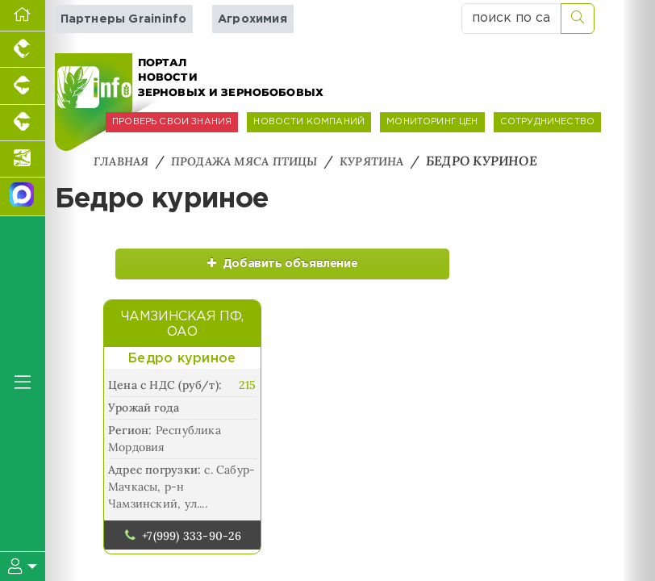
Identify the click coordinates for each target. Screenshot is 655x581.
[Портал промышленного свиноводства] (22, 86)
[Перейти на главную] (22, 15)
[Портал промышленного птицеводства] (22, 49)
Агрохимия (252, 19)
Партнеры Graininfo (123, 19)
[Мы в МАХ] (22, 197)
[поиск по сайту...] (511, 18)
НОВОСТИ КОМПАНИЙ (309, 122)
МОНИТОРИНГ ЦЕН (432, 122)
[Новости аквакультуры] (22, 159)
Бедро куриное (182, 376)
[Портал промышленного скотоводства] (22, 123)
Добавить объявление (187, 270)
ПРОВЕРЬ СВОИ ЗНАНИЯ (172, 122)
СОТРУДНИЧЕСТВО (547, 122)
